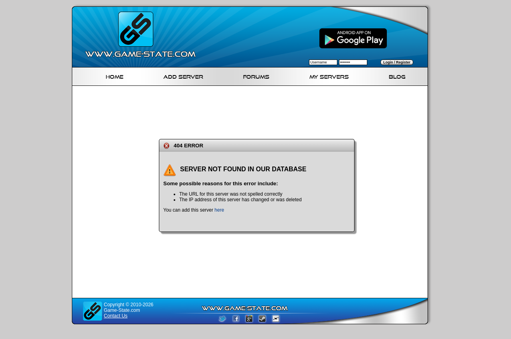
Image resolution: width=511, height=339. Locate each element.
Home (114, 75)
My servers (329, 75)
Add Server (183, 75)
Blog (397, 75)
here (219, 210)
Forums (256, 75)
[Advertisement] (253, 111)
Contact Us (115, 316)
